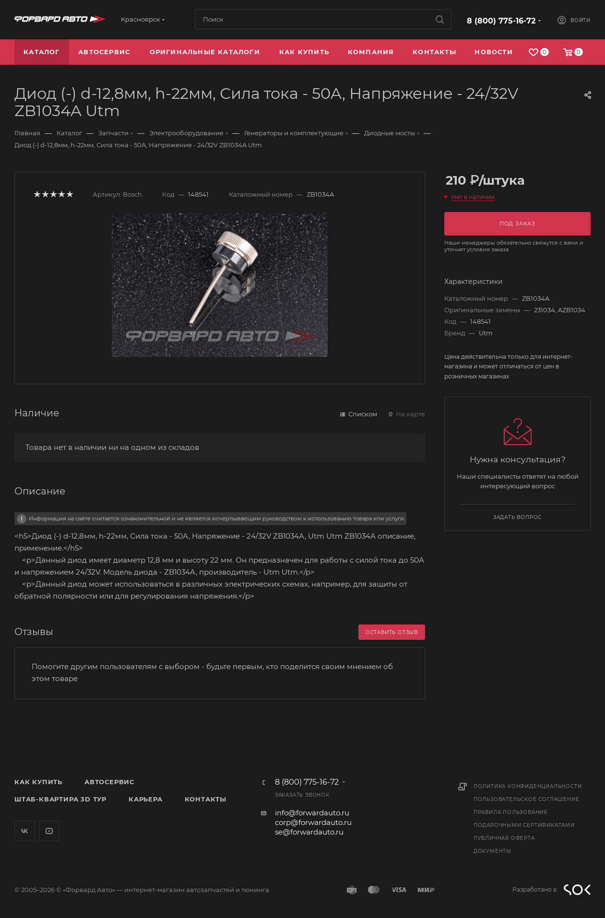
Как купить (38, 782)
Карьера (146, 799)
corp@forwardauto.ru (313, 822)
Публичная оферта (504, 838)
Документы (492, 851)
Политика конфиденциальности (528, 786)
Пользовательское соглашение (527, 799)
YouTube (49, 831)
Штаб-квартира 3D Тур (60, 799)
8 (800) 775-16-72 (501, 20)
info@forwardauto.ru (312, 812)
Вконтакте (24, 831)
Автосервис (109, 782)
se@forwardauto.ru (309, 831)
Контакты (205, 799)
